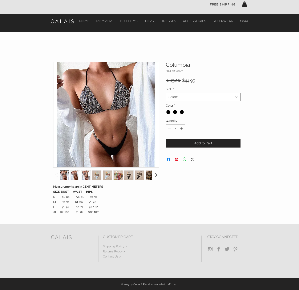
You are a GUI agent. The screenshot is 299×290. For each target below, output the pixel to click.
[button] (244, 4)
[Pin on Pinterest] (176, 159)
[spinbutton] (175, 128)
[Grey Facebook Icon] (218, 249)
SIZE (170, 89)
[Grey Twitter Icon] (227, 249)
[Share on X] (192, 159)
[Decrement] (169, 128)
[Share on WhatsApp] (184, 159)
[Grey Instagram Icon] (210, 249)
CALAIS (62, 21)
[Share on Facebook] (168, 159)
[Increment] (182, 128)
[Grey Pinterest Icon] (235, 249)
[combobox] (203, 97)
